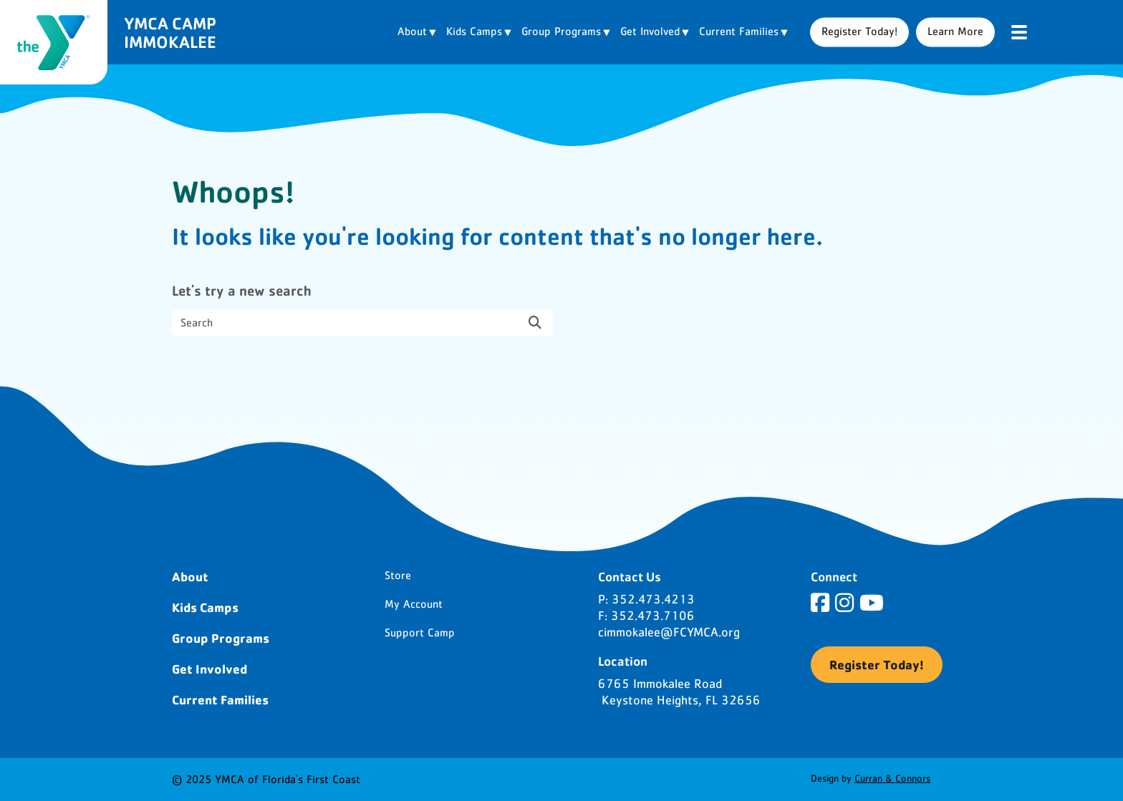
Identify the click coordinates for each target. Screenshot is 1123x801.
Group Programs (220, 638)
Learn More (955, 31)
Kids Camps (205, 607)
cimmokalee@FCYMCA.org (669, 632)
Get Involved (209, 668)
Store (398, 575)
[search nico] (362, 323)
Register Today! (859, 31)
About (190, 576)
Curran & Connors (892, 779)
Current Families (220, 699)
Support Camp (420, 633)
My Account (414, 604)
